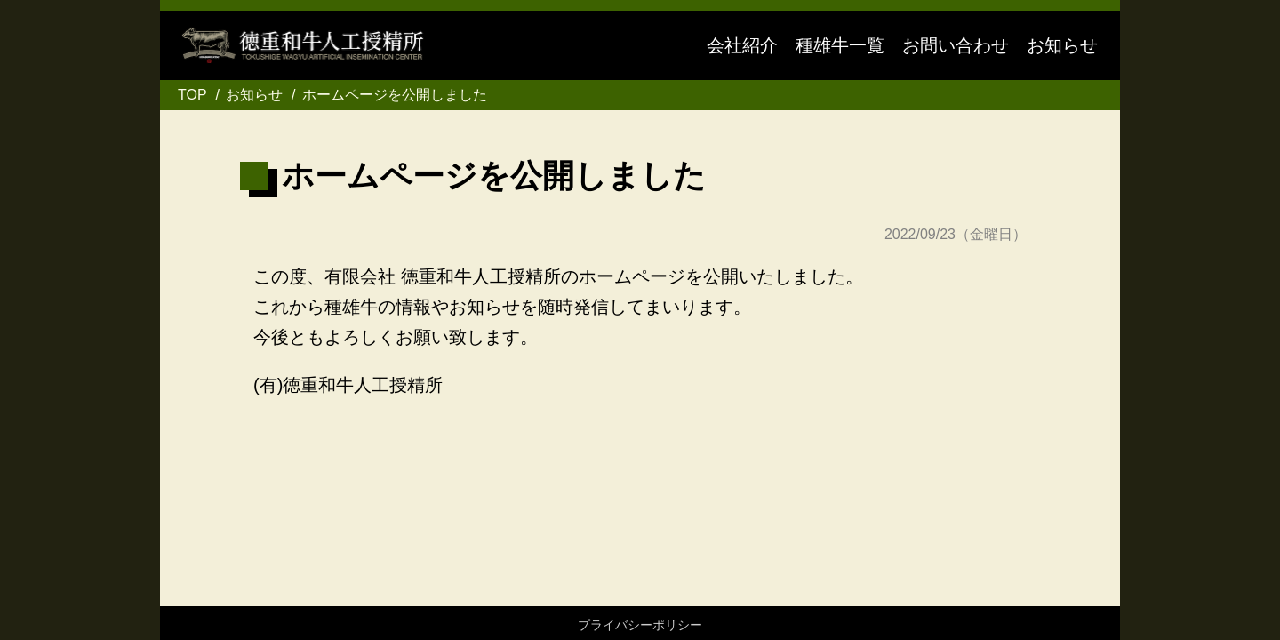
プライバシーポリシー (640, 625)
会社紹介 (742, 45)
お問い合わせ (955, 45)
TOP (192, 94)
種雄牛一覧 (840, 45)
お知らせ (1062, 45)
